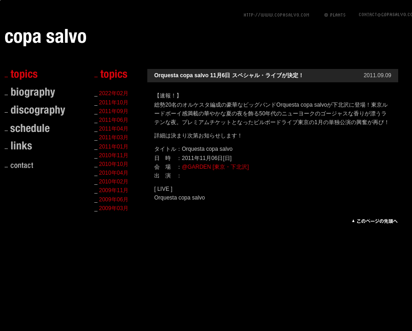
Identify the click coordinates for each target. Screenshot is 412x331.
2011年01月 (113, 146)
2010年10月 (113, 164)
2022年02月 (113, 93)
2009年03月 (113, 208)
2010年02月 (113, 181)
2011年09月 (113, 111)
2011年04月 (113, 129)
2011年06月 (113, 120)
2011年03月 (113, 137)
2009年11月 (113, 190)
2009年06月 (113, 199)
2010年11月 (113, 155)
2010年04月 (113, 173)
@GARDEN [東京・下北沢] (215, 167)
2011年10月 (113, 102)
